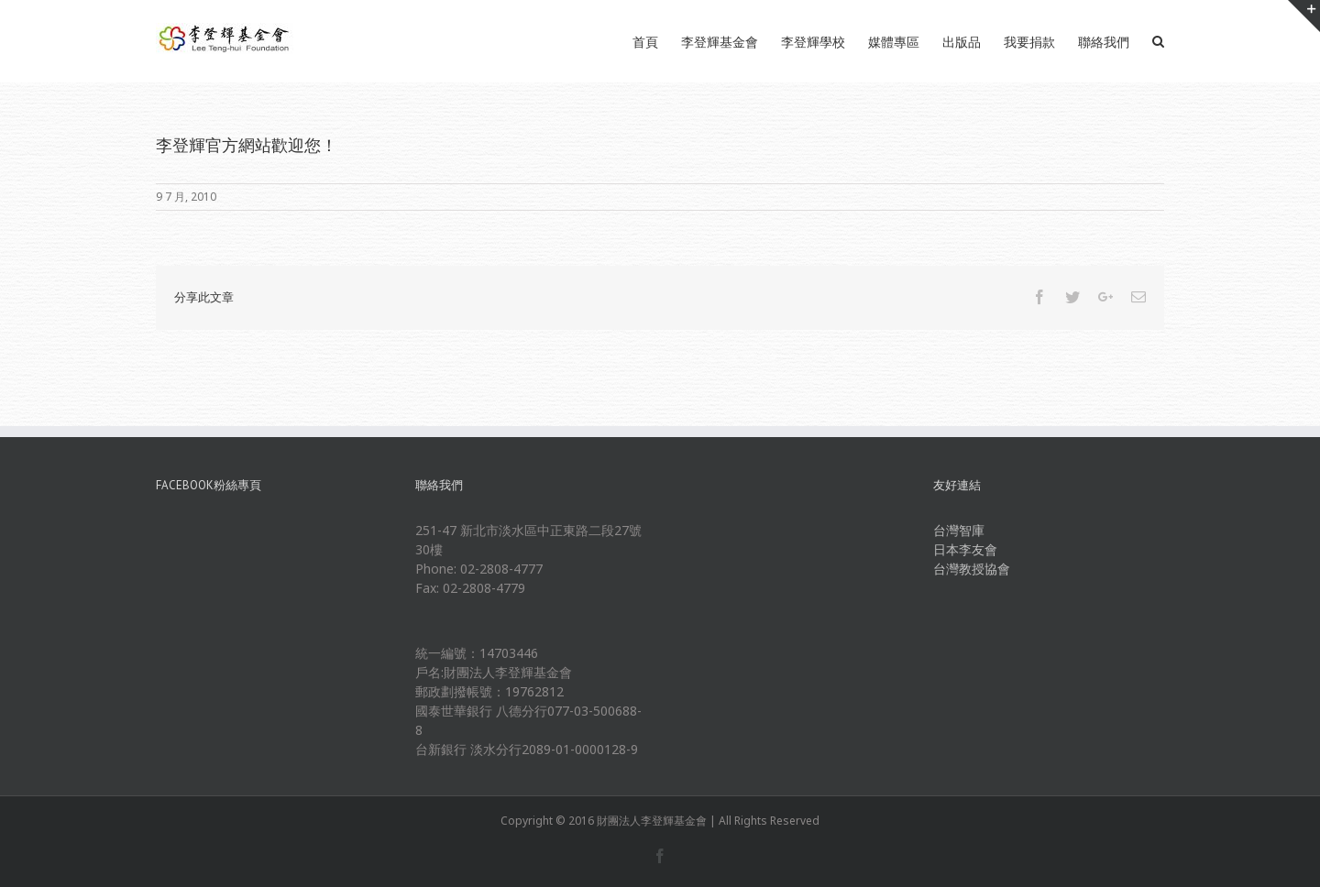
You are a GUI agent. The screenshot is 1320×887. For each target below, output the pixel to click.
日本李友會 (965, 549)
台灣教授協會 (971, 568)
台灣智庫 (958, 530)
